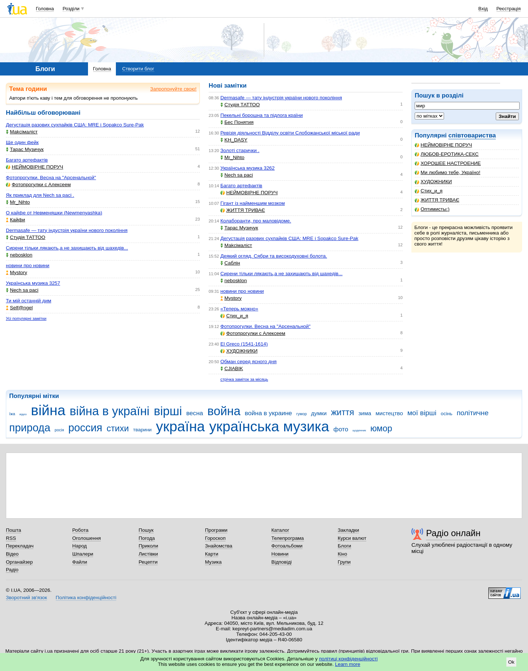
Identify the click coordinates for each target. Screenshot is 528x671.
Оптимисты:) (432, 209)
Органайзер (19, 562)
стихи (118, 428)
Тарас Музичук (25, 149)
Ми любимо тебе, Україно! (447, 172)
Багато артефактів (27, 160)
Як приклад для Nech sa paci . (40, 195)
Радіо (12, 569)
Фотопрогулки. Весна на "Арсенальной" (51, 177)
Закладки (348, 530)
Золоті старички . (239, 150)
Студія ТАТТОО (25, 237)
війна (48, 410)
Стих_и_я (429, 190)
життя (342, 412)
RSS (11, 538)
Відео (12, 554)
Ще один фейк (22, 142)
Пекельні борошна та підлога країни (261, 115)
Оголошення (86, 538)
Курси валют (352, 538)
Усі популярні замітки (26, 318)
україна (180, 426)
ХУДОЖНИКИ (433, 181)
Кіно (342, 554)
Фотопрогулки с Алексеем (38, 184)
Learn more (347, 664)
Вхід (483, 8)
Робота (80, 530)
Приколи (148, 546)
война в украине (268, 413)
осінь (446, 413)
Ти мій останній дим (28, 300)
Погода (147, 538)
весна (194, 413)
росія (59, 430)
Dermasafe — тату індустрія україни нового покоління (67, 230)
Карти (211, 554)
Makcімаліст (22, 131)
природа (29, 428)
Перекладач (19, 546)
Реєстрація (508, 8)
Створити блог (138, 68)
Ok (511, 662)
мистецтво (389, 413)
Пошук (146, 530)
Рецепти (148, 562)
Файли (79, 562)
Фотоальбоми (286, 546)
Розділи (71, 8)
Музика (213, 562)
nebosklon (19, 255)
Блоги (344, 546)
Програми (216, 530)
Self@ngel (19, 307)
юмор (381, 428)
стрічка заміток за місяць (244, 379)
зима (365, 413)
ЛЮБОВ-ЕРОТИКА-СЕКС (446, 154)
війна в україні (110, 411)
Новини (280, 554)
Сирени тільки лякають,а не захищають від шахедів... (67, 248)
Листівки (148, 554)
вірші (168, 411)
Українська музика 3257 (33, 283)
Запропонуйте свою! (173, 89)
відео (23, 414)
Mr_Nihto (18, 202)
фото (340, 429)
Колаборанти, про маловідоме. (255, 221)
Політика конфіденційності (86, 597)
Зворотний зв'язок (26, 597)
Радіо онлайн (453, 533)
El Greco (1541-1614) (244, 344)
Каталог (280, 530)
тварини (142, 429)
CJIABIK (231, 368)
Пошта (13, 530)
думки (319, 413)
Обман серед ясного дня (248, 361)
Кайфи (15, 219)
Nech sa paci (22, 290)
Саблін (230, 263)
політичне (472, 413)
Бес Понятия (237, 122)
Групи (344, 562)
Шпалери (82, 554)
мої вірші (421, 413)
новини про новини (28, 265)
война (224, 411)
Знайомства (218, 546)
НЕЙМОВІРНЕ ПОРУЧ (443, 145)
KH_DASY (233, 140)
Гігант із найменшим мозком (252, 203)
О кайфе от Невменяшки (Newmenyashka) (54, 212)
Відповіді (281, 562)
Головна (45, 8)
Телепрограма (287, 538)
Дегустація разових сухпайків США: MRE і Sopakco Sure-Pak (75, 125)
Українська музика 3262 (247, 168)
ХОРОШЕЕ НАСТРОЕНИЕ (448, 163)
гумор (301, 414)
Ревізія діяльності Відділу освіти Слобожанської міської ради (290, 133)
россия (85, 428)
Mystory (16, 272)
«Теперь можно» (239, 308)
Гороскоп (215, 538)
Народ (79, 546)
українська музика (269, 426)
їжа (12, 414)
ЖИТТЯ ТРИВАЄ (437, 200)
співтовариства (472, 135)
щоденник (359, 430)
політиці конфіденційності (348, 658)
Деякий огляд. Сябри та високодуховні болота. (273, 256)
